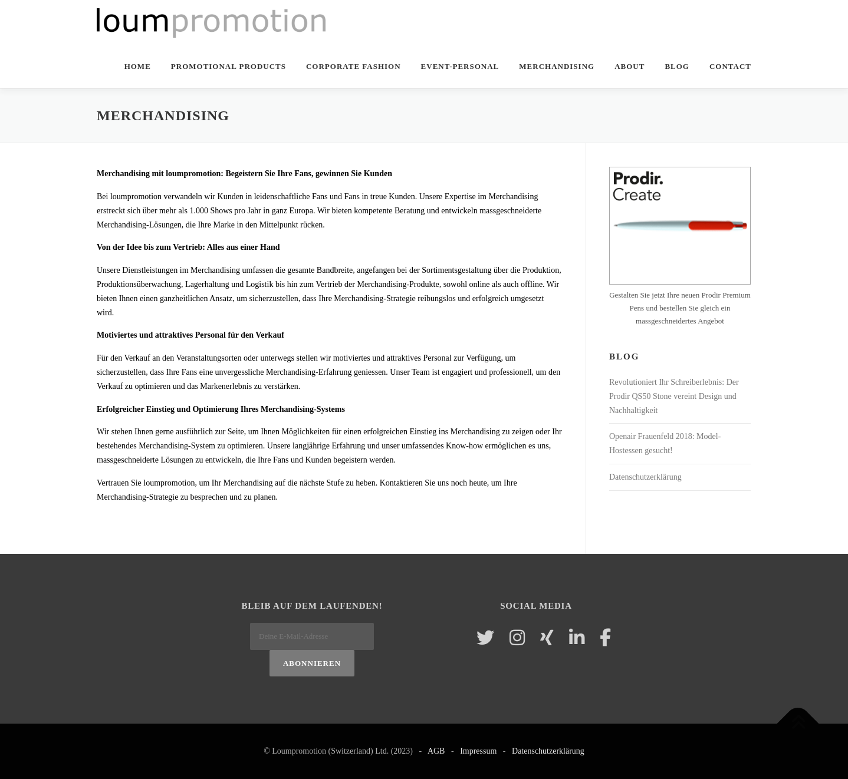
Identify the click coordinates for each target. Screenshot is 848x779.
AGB (436, 751)
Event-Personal (460, 66)
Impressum (478, 751)
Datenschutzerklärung (645, 477)
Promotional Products (228, 66)
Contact (730, 66)
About (629, 66)
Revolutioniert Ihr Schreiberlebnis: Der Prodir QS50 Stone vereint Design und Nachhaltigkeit (674, 396)
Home (137, 66)
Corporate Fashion (353, 66)
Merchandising (556, 66)
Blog (677, 66)
